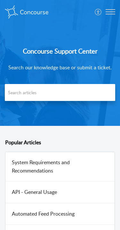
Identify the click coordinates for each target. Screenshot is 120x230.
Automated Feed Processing (43, 213)
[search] (60, 92)
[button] (98, 11)
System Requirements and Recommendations (41, 166)
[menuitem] (98, 11)
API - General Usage (34, 191)
